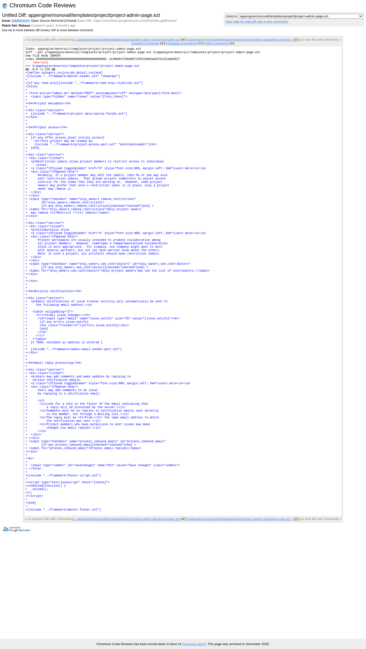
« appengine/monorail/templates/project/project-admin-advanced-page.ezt (127, 39)
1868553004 (20, 20)
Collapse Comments (182, 43)
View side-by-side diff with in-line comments (256, 21)
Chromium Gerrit (194, 644)
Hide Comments (216, 43)
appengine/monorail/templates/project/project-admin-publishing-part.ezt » (240, 39)
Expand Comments (145, 43)
